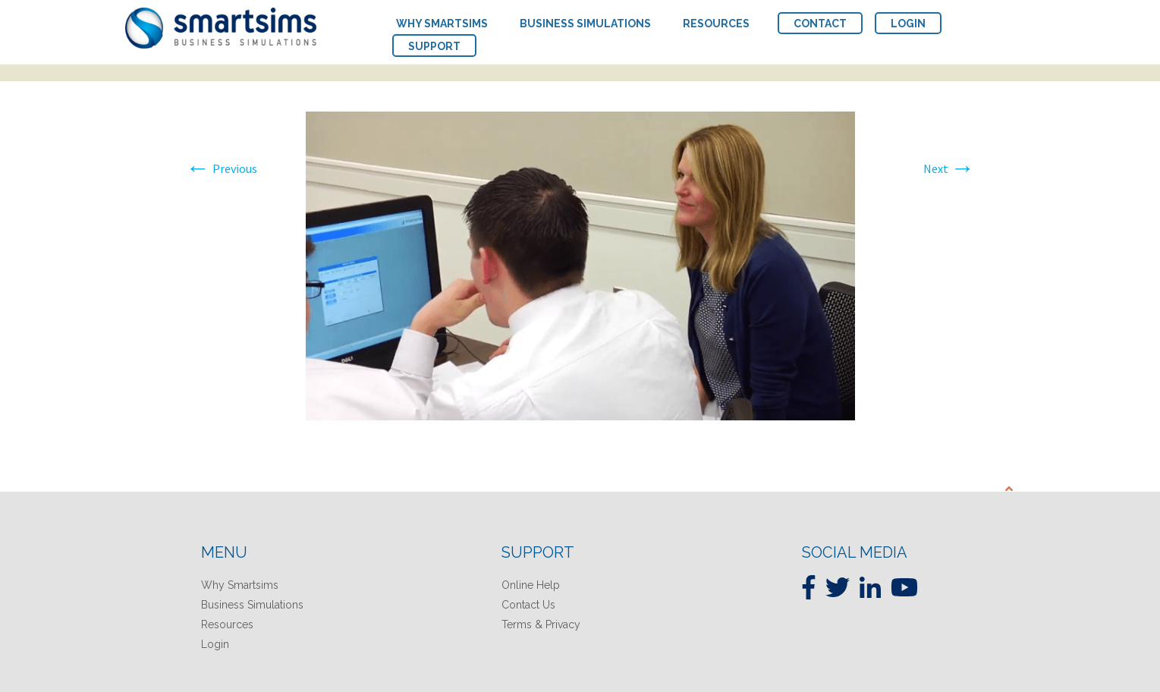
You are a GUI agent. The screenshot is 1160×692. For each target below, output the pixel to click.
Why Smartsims (239, 585)
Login (215, 644)
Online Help (530, 585)
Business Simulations (252, 605)
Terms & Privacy (540, 624)
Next (949, 168)
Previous (221, 168)
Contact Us (528, 605)
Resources (227, 624)
